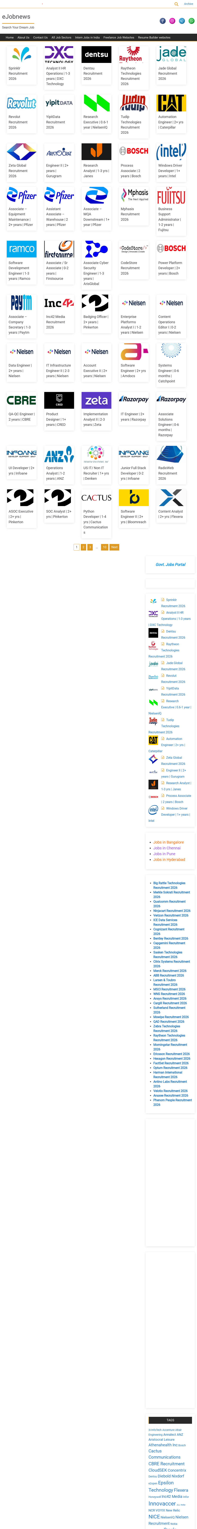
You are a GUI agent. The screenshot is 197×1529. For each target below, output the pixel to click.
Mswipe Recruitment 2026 (170, 516)
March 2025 (160, 1316)
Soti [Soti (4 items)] (170, 1050)
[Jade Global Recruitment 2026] (152, 157)
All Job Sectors (61, 40)
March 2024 (160, 1394)
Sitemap (32, 1466)
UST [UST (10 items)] (167, 1074)
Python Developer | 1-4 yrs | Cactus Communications (123, 619)
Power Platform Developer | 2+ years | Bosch (20, 372)
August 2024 (161, 1361)
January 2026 (161, 1257)
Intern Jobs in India (87, 40)
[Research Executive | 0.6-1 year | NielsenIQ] (152, 196)
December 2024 (163, 1335)
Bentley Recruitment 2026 (169, 438)
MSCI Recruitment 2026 (168, 488)
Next (90, 688)
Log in (156, 1166)
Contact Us (40, 40)
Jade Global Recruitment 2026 (17, 124)
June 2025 (159, 1296)
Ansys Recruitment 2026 (168, 498)
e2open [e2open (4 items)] (151, 982)
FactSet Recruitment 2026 (169, 562)
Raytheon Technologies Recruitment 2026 (162, 143)
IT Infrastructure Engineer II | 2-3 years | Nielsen (123, 421)
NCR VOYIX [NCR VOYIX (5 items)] (155, 1009)
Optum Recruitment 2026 (169, 567)
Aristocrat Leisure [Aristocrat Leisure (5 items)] (160, 939)
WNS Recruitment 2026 (168, 493)
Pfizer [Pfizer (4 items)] (150, 1034)
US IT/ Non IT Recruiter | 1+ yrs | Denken (89, 571)
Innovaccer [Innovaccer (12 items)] (161, 1002)
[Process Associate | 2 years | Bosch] (152, 290)
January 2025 (161, 1329)
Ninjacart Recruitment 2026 (170, 410)
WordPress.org (162, 1180)
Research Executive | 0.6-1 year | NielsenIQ (123, 124)
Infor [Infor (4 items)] (185, 996)
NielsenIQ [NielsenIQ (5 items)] (166, 1016)
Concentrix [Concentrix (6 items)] (176, 969)
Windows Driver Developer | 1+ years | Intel (89, 216)
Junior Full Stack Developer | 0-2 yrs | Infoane (123, 571)
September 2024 (163, 1355)
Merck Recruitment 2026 (168, 470)
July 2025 (159, 1289)
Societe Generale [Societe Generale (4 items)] (157, 1050)
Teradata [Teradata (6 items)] (177, 1061)
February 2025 (162, 1322)
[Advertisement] (168, 682)
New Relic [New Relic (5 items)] (172, 1009)
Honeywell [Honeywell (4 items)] (153, 996)
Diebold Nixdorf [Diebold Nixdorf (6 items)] (170, 975)
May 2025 (159, 1302)
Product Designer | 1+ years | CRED (18, 518)
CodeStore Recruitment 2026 (120, 318)
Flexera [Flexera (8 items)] (180, 989)
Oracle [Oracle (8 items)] (169, 1029)
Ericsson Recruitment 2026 (170, 553)
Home (10, 40)
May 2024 (159, 1381)
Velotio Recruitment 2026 (169, 590)
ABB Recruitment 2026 (167, 475)
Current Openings (15, 3)
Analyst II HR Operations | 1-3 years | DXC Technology (164, 112)
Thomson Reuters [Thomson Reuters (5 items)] (160, 1067)
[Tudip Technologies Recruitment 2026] (152, 214)
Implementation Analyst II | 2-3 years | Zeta (55, 518)
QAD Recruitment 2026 (167, 521)
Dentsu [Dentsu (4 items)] (151, 975)
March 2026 (160, 1244)
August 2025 (161, 1283)
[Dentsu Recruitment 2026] (152, 126)
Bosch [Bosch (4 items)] (181, 944)
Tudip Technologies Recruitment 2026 (162, 219)
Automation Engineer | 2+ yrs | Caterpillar (55, 168)
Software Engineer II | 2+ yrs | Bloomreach (21, 668)
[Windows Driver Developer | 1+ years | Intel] (152, 309)
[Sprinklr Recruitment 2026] (152, 94)
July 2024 (159, 1368)
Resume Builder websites (154, 40)
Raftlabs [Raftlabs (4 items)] (178, 1039)
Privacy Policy (15, 1466)
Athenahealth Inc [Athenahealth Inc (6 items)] (161, 944)
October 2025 (161, 1270)
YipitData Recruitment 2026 (86, 124)
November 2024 (163, 1342)
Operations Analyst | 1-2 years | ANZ (52, 571)
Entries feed (160, 1171)
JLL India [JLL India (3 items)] (179, 1004)
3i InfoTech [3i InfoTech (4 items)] (153, 929)
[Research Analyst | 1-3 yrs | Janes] (152, 277)
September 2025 (163, 1276)
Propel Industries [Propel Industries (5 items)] (159, 1039)
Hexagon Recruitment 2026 (170, 558)
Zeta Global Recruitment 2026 (86, 168)
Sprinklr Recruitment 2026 (17, 76)
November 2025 (163, 1263)
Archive (185, 3)
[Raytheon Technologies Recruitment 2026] (152, 139)
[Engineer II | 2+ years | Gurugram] (152, 265)
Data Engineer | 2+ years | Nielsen (88, 421)
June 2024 (159, 1374)
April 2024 (159, 1387)
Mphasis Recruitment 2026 (86, 265)
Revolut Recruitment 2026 (52, 124)
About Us (23, 40)
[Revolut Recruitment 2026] (152, 170)
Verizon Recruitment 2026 (169, 415)
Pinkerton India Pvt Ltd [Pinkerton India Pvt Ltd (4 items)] (168, 1034)
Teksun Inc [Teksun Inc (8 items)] (158, 1061)
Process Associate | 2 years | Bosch (53, 216)
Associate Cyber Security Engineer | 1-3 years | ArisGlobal (89, 323)
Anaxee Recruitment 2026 (169, 595)
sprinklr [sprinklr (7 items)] (180, 1050)
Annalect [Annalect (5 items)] (168, 934)
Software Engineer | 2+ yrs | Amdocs (55, 469)
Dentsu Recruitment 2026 (86, 76)
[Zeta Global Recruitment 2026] (152, 252)
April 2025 (159, 1309)
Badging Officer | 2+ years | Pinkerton (123, 372)
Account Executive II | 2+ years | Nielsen (20, 469)
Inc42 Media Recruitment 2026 (86, 372)
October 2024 (161, 1348)
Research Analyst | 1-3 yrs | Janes (21, 216)
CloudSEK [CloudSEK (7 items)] (156, 969)
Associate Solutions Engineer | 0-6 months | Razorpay (121, 523)
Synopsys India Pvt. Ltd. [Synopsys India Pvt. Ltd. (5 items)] (164, 1055)
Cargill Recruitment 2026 (169, 502)
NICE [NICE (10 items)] (153, 1016)
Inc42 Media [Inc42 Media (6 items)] (170, 995)
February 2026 (162, 1250)
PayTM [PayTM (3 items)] (179, 1030)
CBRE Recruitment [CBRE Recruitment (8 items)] (165, 963)
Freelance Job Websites (119, 40)
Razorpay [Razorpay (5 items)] (174, 1044)
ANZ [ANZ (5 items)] (179, 934)
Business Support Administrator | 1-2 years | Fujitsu (122, 270)
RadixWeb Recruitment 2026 (17, 614)
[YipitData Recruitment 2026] (152, 183)
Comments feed (163, 1175)
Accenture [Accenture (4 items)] (167, 929)
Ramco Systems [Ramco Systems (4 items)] (157, 1044)
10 (81, 688)
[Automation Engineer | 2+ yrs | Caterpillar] (152, 233)
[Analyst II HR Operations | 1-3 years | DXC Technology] (152, 107)
